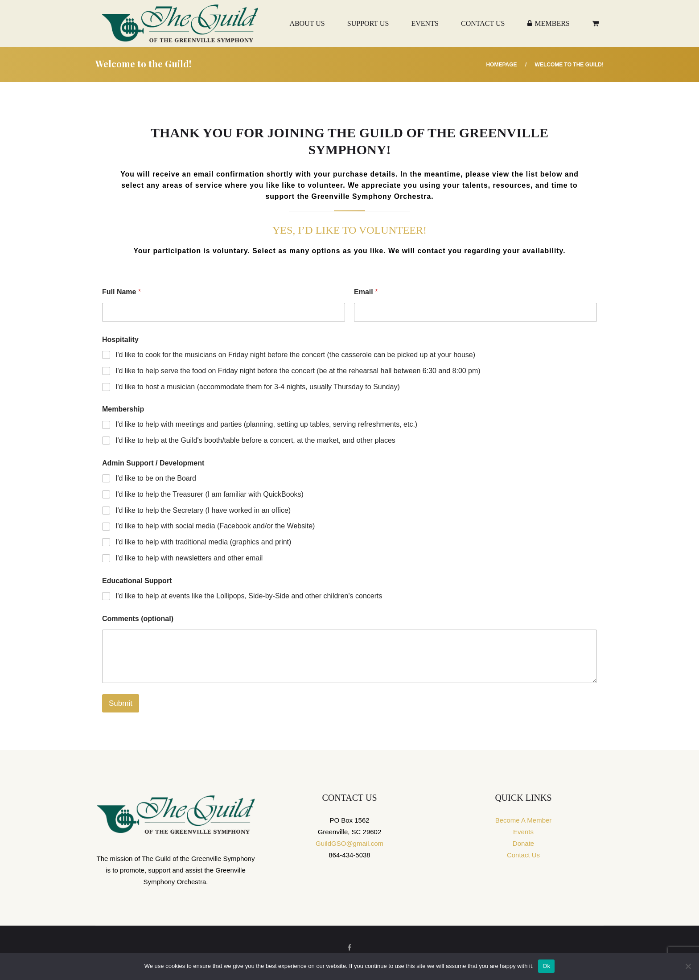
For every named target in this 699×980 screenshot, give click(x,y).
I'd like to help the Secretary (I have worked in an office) (203, 510)
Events (424, 23)
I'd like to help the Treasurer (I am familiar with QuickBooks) (209, 494)
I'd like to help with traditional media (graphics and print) (203, 542)
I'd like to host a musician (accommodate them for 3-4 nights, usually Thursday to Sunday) (257, 387)
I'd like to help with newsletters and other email (189, 558)
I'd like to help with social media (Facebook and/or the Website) (215, 526)
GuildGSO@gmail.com (349, 843)
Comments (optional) (137, 618)
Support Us (368, 23)
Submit (120, 703)
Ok (546, 966)
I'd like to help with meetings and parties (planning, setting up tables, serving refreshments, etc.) (266, 424)
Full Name (121, 292)
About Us (307, 23)
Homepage (501, 65)
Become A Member (523, 820)
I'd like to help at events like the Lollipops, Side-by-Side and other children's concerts (248, 596)
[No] (687, 966)
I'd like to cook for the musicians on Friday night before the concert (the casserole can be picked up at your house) (295, 354)
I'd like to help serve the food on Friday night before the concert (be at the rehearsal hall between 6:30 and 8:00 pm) (298, 371)
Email (366, 292)
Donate (523, 843)
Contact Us (483, 23)
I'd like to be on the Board (155, 478)
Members (548, 23)
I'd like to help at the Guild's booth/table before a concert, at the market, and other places (255, 440)
